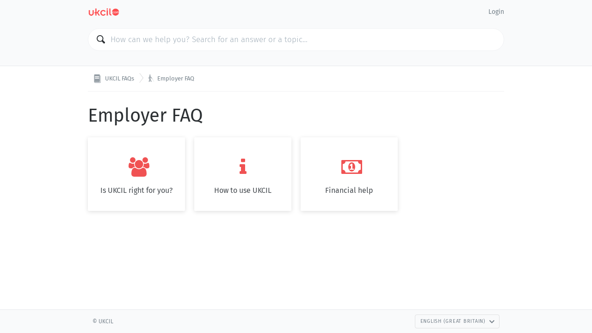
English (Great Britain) (457, 321)
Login (496, 12)
